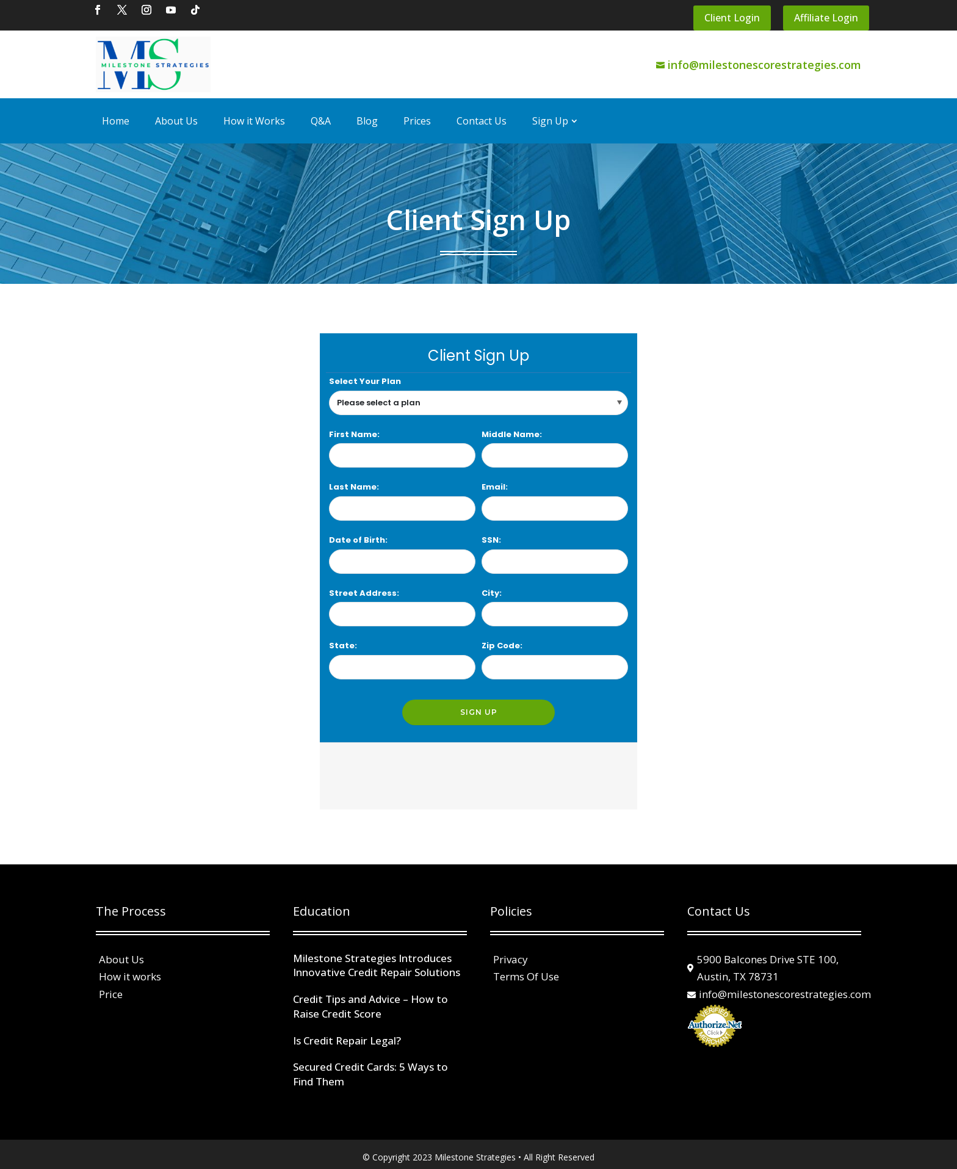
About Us (176, 115)
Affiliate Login (826, 12)
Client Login (732, 12)
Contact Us (482, 115)
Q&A (321, 115)
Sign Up (550, 115)
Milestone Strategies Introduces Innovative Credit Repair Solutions (376, 959)
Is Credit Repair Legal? (347, 1034)
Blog (367, 115)
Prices (417, 115)
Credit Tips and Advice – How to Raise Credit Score (370, 1000)
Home (115, 115)
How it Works (254, 115)
